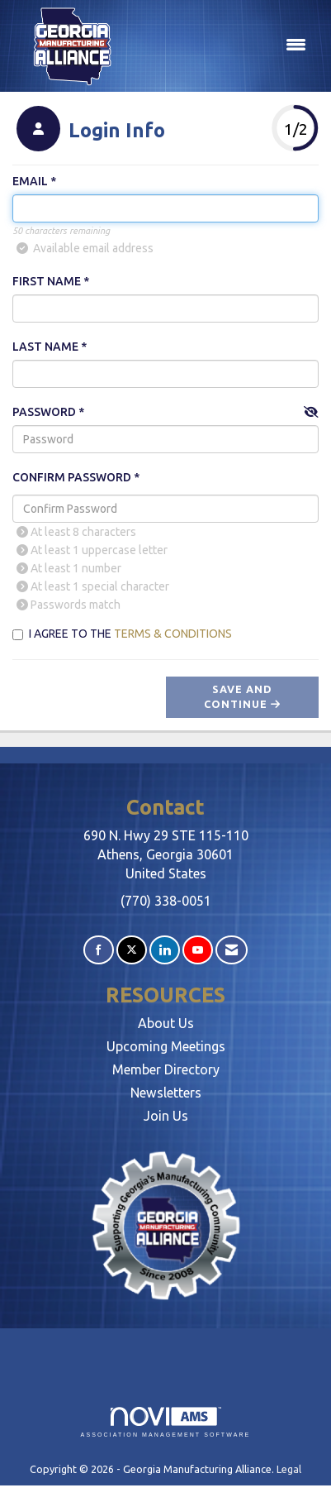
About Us (166, 1023)
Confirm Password (71, 477)
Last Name (45, 346)
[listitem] (88, 130)
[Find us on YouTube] (197, 949)
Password (44, 412)
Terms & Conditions (173, 633)
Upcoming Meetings (165, 1046)
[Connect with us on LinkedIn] (164, 949)
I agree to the (122, 633)
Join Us (166, 1115)
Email (30, 181)
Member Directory (166, 1069)
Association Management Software (166, 1422)
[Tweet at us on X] (131, 949)
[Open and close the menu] (222, 45)
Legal (289, 1469)
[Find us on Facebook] (98, 949)
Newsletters (165, 1092)
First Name (46, 281)
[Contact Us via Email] (231, 949)
